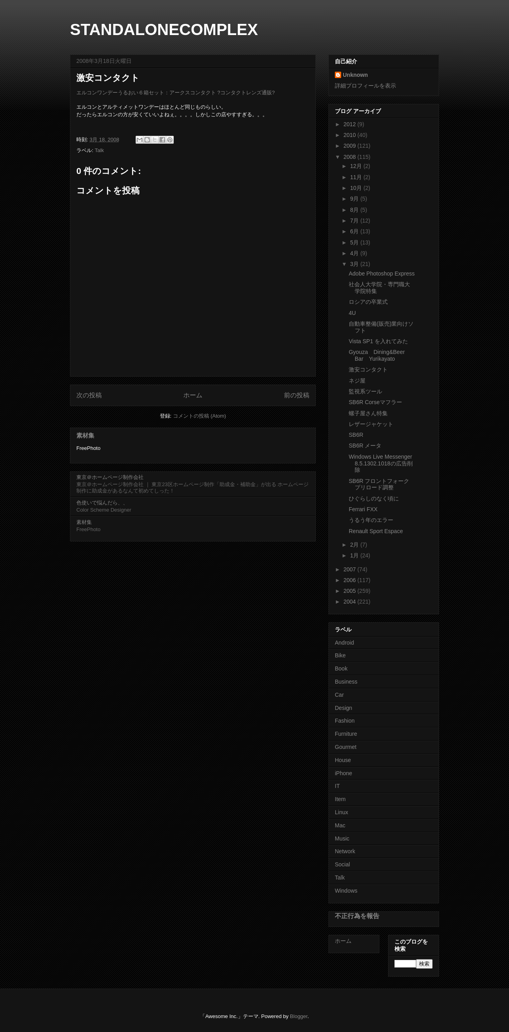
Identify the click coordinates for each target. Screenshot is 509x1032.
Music (342, 838)
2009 (350, 146)
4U (352, 313)
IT (337, 786)
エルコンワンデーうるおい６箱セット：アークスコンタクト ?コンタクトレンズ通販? (175, 93)
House (343, 760)
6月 (355, 231)
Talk (99, 150)
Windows (346, 890)
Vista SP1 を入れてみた (378, 341)
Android (344, 642)
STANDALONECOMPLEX (164, 29)
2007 (350, 569)
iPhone (343, 773)
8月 (355, 210)
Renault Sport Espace (376, 531)
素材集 (85, 435)
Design (343, 708)
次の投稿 (89, 395)
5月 (355, 242)
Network (345, 851)
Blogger (298, 1016)
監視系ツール (365, 391)
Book (341, 668)
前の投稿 (296, 395)
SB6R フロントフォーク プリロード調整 (379, 484)
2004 (350, 601)
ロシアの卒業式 (368, 302)
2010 (350, 135)
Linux (341, 812)
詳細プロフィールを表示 (365, 85)
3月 (355, 264)
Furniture (346, 734)
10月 (356, 188)
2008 (350, 157)
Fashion (345, 720)
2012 (350, 124)
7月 (355, 220)
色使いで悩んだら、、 (102, 503)
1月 (355, 555)
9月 (355, 198)
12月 (356, 166)
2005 (350, 591)
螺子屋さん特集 (368, 413)
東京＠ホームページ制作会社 (110, 477)
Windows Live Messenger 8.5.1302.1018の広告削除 (381, 463)
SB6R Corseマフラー (375, 402)
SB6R (356, 435)
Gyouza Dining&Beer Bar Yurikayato (379, 355)
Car (339, 695)
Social (342, 864)
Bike (340, 655)
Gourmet (345, 747)
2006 (350, 580)
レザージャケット (371, 424)
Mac (340, 825)
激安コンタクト (368, 369)
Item (340, 799)
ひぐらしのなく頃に (374, 498)
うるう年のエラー (371, 520)
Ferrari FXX (363, 509)
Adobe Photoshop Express (382, 273)
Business (346, 681)
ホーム (192, 395)
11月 (356, 177)
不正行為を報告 (357, 915)
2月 (355, 544)
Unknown (355, 75)
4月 (355, 253)
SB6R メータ (365, 445)
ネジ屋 (357, 380)
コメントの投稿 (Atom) (199, 416)
